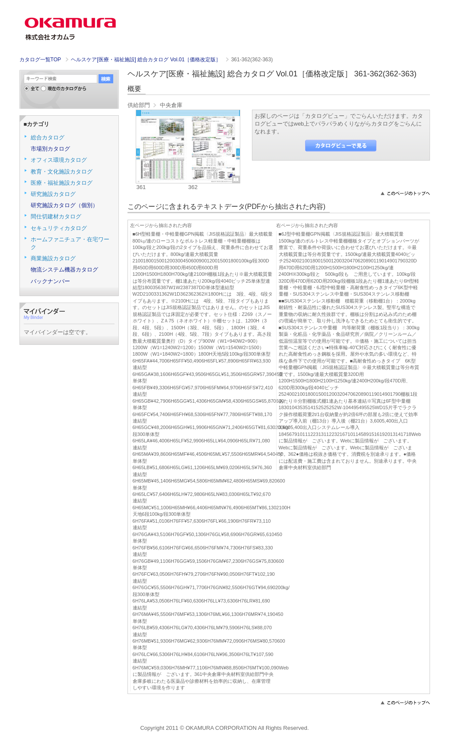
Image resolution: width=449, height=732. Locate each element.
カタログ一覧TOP (40, 60)
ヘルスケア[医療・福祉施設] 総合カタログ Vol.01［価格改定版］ (146, 60)
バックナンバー (50, 281)
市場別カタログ (50, 148)
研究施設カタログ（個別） (64, 205)
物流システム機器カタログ (64, 269)
